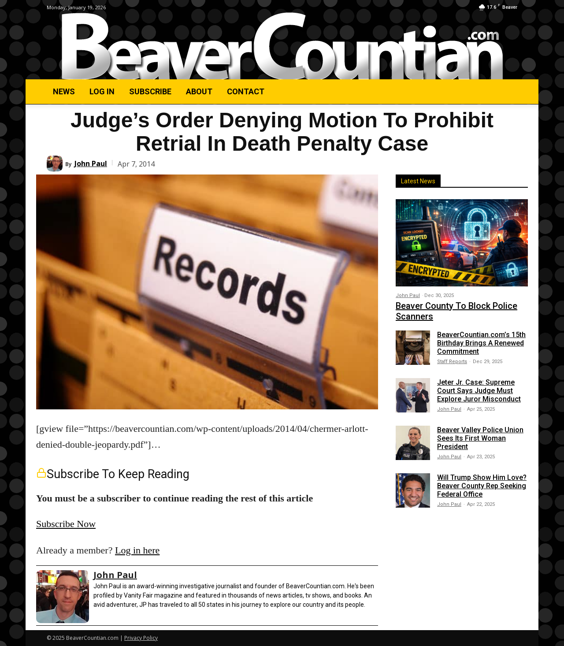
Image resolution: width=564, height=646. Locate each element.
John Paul (90, 163)
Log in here (137, 550)
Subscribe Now (66, 523)
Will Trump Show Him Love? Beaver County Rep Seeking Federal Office (482, 485)
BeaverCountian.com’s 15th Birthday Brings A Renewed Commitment (481, 343)
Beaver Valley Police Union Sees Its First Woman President (480, 438)
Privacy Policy (141, 638)
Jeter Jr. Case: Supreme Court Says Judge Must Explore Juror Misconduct (479, 390)
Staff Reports (452, 361)
